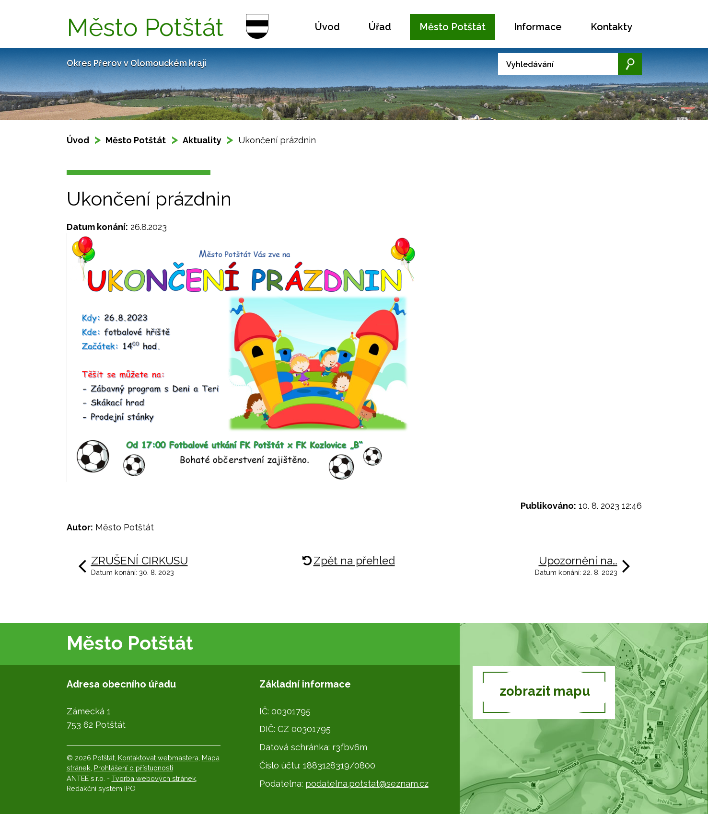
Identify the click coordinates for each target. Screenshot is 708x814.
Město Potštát (452, 27)
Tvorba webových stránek (154, 778)
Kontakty (611, 27)
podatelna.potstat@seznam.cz (367, 784)
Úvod (327, 27)
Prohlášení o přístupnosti (133, 768)
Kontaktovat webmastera (158, 758)
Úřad (380, 27)
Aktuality (202, 140)
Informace (538, 27)
